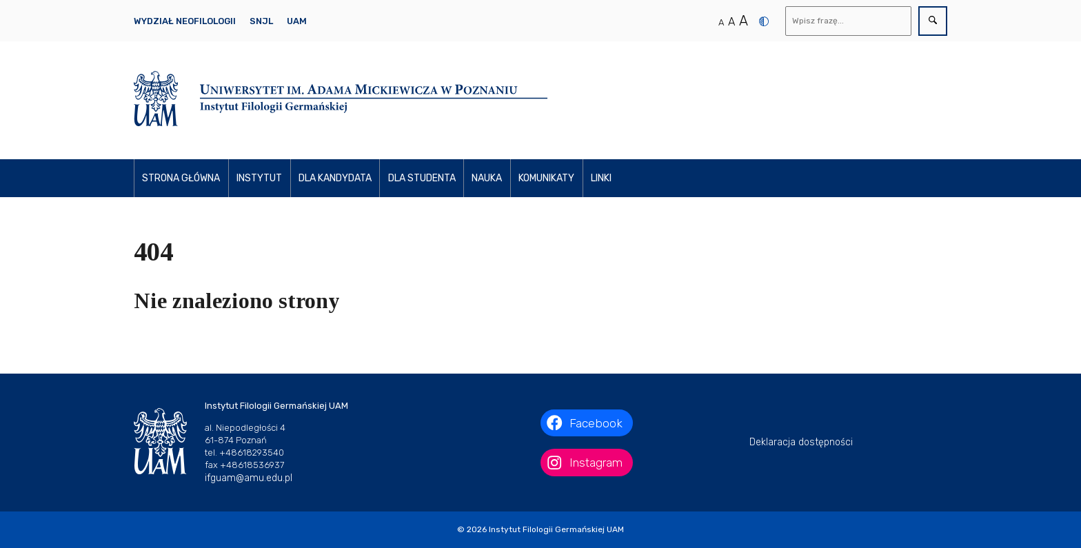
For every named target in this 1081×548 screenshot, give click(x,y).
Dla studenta (422, 178)
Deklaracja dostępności (801, 442)
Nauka (487, 178)
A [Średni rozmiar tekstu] (731, 21)
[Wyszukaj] (849, 21)
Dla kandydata (335, 178)
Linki (601, 178)
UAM (297, 21)
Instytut (259, 178)
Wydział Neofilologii (185, 21)
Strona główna (181, 178)
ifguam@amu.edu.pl (248, 478)
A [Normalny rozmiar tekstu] (721, 22)
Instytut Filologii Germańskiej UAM (556, 529)
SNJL (261, 21)
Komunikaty (546, 178)
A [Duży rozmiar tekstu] (743, 20)
